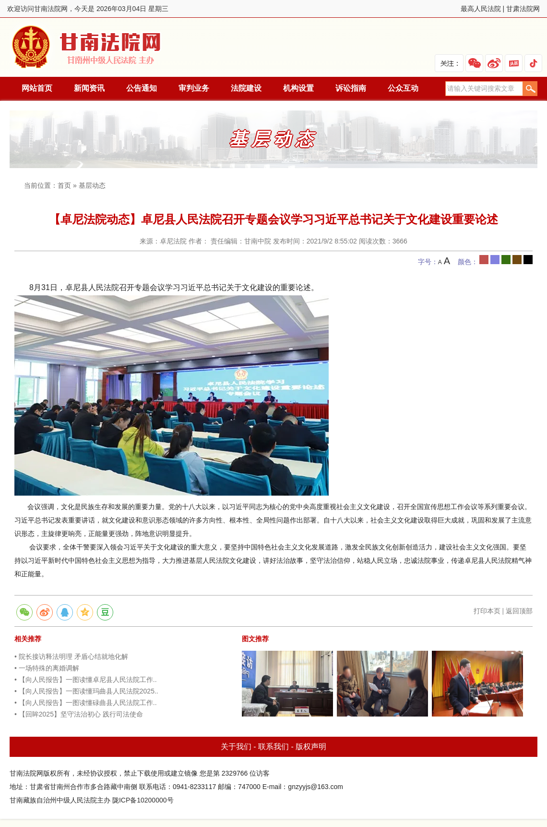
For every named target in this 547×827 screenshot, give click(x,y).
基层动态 (92, 185)
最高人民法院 (481, 8)
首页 (64, 185)
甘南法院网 (88, 47)
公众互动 (403, 88)
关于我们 (236, 746)
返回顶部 (519, 611)
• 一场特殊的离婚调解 (46, 668)
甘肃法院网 (523, 8)
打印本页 (487, 611)
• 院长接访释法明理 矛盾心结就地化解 (71, 656)
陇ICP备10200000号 (143, 800)
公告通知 (141, 88)
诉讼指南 (350, 88)
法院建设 (246, 88)
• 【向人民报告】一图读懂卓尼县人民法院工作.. (85, 679)
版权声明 (311, 746)
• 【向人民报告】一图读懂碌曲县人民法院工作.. (85, 702)
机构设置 (298, 88)
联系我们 (273, 746)
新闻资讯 (89, 88)
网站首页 (37, 88)
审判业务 (193, 88)
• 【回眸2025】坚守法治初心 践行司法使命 (78, 714)
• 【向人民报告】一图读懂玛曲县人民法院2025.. (86, 691)
